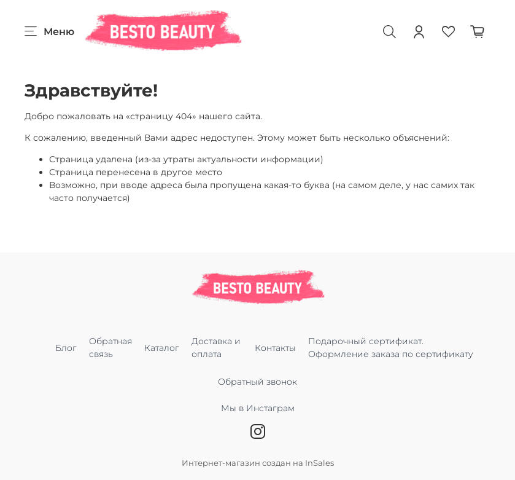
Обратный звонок (257, 381)
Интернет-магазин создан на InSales (258, 463)
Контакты (275, 347)
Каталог (161, 347)
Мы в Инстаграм (258, 415)
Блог (66, 347)
